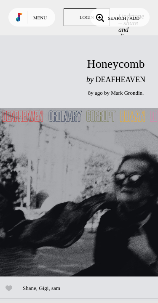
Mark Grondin (126, 93)
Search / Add (116, 17)
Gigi (43, 288)
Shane (29, 288)
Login (87, 17)
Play (84, 192)
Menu (40, 17)
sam (55, 288)
